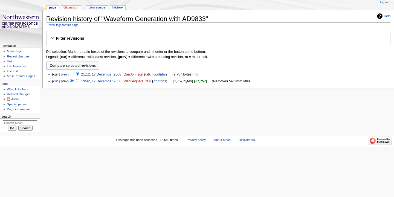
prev (64, 74)
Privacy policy (196, 139)
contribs (159, 74)
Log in (384, 2)
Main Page (14, 51)
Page (52, 7)
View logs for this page (63, 25)
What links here (17, 89)
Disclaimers (247, 139)
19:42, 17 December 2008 (101, 81)
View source (97, 7)
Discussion (70, 7)
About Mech (222, 139)
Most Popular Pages (21, 76)
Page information (19, 109)
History (117, 7)
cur (55, 81)
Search (6, 116)
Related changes (18, 94)
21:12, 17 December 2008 (101, 74)
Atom (15, 99)
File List (12, 71)
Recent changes (18, 56)
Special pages (17, 104)
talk (148, 74)
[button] (218, 38)
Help (387, 16)
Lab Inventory (16, 66)
